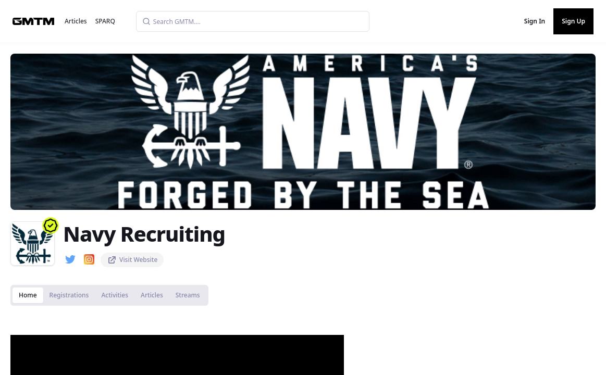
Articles (76, 21)
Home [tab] (28, 295)
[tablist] (109, 295)
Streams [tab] (188, 295)
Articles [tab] (152, 295)
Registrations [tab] (69, 295)
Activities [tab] (114, 295)
